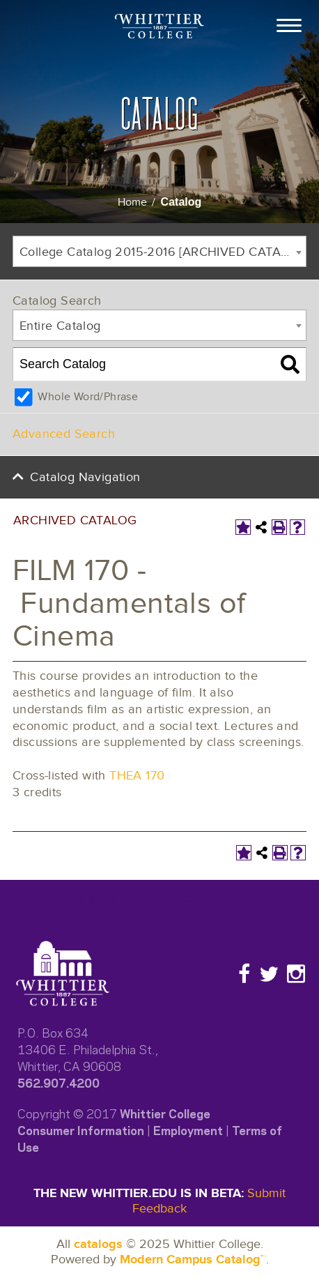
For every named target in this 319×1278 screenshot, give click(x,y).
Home (132, 202)
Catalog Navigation (85, 477)
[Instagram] (296, 974)
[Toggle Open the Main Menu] (289, 24)
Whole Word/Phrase (88, 397)
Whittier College (165, 1112)
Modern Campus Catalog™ (193, 1260)
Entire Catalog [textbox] (60, 326)
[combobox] (159, 251)
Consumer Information (80, 1129)
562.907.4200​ (58, 1082)
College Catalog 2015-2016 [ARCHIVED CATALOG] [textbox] (163, 252)
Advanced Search (64, 434)
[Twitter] (269, 974)
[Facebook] (244, 974)
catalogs (98, 1244)
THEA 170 (136, 775)
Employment (188, 1129)
